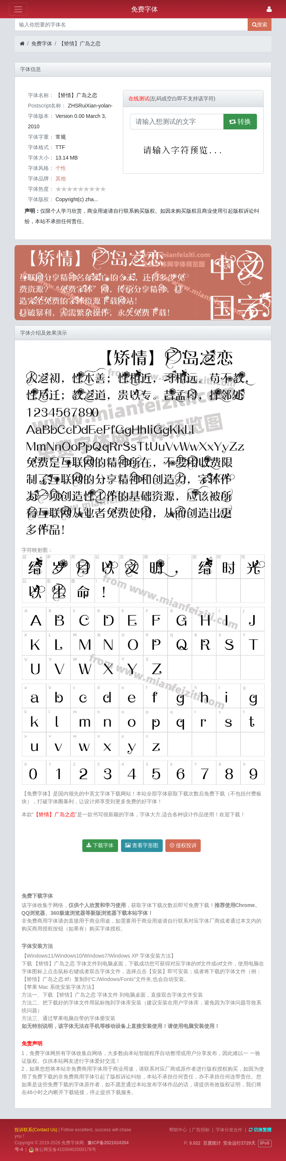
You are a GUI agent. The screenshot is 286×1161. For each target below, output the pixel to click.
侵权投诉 (183, 845)
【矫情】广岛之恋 (80, 43)
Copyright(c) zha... (76, 199)
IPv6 (264, 1143)
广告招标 (201, 1129)
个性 (60, 168)
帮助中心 (178, 1129)
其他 (60, 178)
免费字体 (41, 43)
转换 (240, 121)
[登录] (269, 9)
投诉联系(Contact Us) (36, 1129)
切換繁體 (260, 1129)
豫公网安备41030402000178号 (65, 1149)
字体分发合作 (229, 1129)
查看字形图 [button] (141, 845)
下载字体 (100, 845)
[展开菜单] (18, 9)
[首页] (22, 44)
